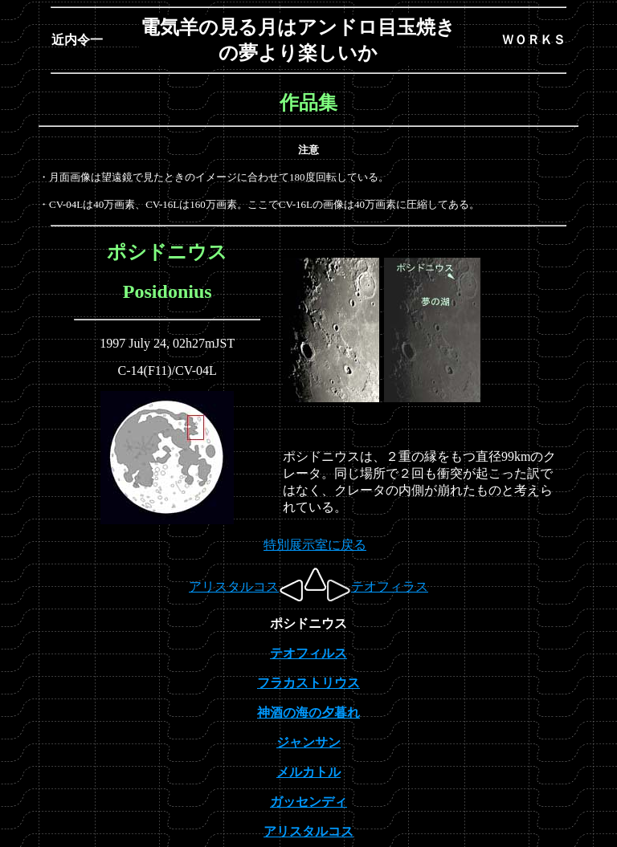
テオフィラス (377, 586)
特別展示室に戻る (315, 545)
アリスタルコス (246, 586)
